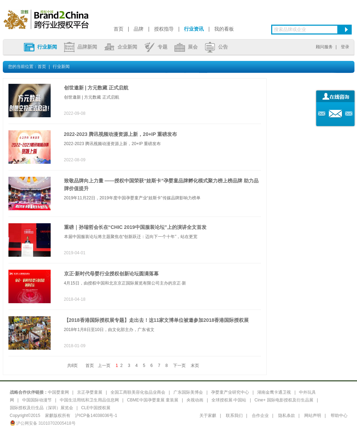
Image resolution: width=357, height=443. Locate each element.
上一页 (104, 365)
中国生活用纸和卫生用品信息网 (89, 400)
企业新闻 (120, 47)
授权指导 (164, 29)
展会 (186, 47)
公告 (216, 47)
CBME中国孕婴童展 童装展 (152, 400)
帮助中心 (339, 415)
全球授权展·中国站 (228, 400)
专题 (155, 47)
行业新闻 (40, 47)
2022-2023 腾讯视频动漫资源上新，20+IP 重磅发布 (120, 134)
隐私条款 (286, 415)
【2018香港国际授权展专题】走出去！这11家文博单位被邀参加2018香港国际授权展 (156, 320)
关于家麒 (207, 415)
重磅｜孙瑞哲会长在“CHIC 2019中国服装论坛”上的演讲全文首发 (135, 227)
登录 (345, 46)
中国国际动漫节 (37, 400)
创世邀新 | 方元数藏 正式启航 (96, 88)
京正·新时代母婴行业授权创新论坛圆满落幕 (111, 273)
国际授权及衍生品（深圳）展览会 (41, 407)
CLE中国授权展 (95, 407)
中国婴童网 (58, 392)
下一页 (179, 365)
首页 (118, 29)
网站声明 (312, 415)
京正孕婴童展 (89, 392)
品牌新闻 (80, 47)
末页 (195, 365)
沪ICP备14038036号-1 (96, 415)
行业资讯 (194, 29)
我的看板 (224, 29)
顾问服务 (324, 46)
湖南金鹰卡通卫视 (274, 392)
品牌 (139, 29)
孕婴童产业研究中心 (230, 392)
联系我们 (234, 415)
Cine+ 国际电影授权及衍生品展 (284, 400)
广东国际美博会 (188, 392)
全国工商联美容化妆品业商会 (137, 392)
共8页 (72, 365)
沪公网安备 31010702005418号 (43, 423)
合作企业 (260, 415)
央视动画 (194, 400)
